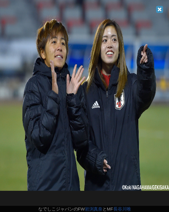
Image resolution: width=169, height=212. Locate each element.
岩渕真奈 (93, 208)
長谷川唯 (122, 208)
